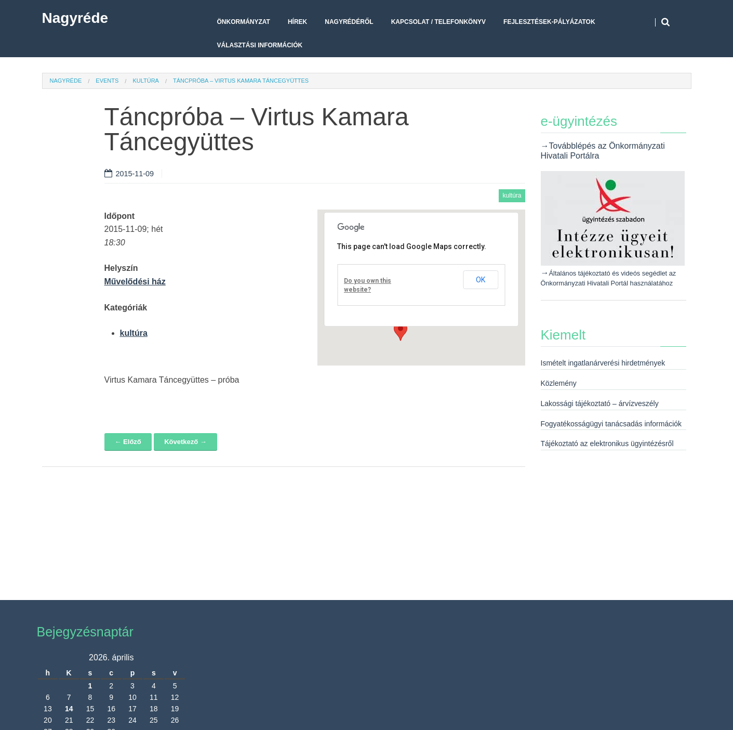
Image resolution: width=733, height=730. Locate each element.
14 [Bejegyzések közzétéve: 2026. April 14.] (69, 709)
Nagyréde (75, 18)
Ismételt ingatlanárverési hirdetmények (603, 363)
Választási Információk (260, 45)
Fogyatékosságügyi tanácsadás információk (611, 424)
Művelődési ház (135, 281)
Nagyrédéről (349, 21)
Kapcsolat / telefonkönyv (438, 21)
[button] (400, 331)
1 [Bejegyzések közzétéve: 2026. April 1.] (90, 686)
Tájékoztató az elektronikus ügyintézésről (607, 443)
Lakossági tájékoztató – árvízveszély (600, 403)
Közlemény (559, 383)
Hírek (297, 21)
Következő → (185, 442)
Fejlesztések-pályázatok (549, 21)
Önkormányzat (243, 21)
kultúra (145, 80)
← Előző (128, 442)
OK (480, 280)
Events (107, 80)
